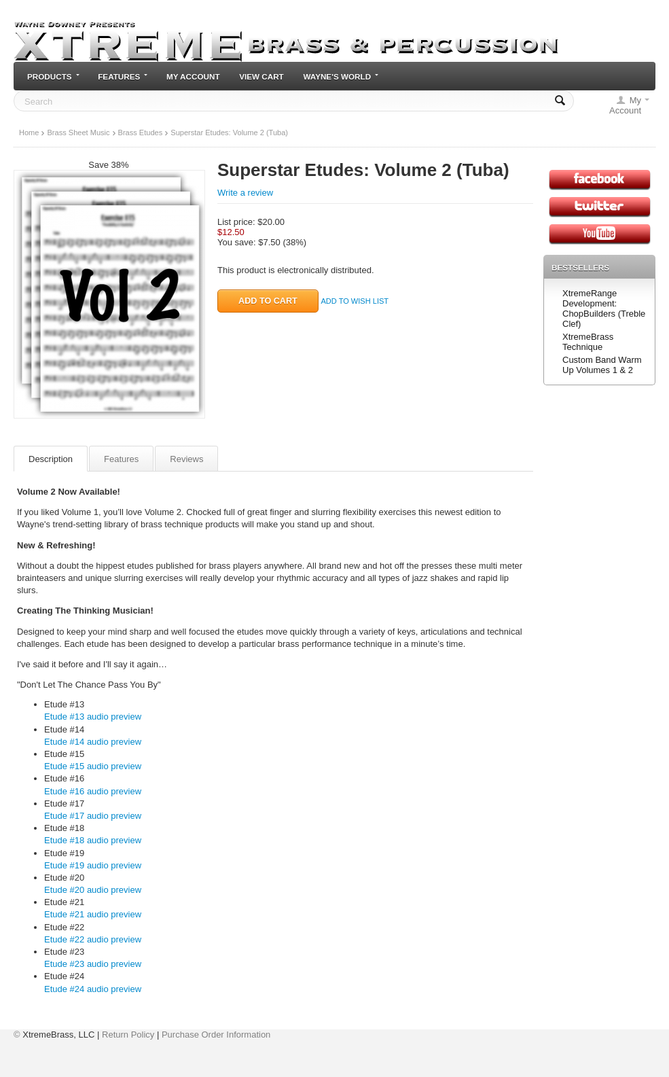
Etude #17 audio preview (92, 816)
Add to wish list (354, 301)
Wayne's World (340, 76)
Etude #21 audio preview (92, 914)
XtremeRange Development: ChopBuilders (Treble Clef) (603, 308)
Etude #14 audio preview (92, 742)
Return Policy (128, 1034)
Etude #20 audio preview (92, 890)
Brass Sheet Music (78, 132)
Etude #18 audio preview (92, 840)
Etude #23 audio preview (92, 964)
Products (53, 76)
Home (29, 132)
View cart (261, 76)
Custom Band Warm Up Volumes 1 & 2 (602, 365)
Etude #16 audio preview (92, 791)
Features (122, 76)
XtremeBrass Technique (587, 342)
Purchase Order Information (216, 1034)
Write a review (245, 193)
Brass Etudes (140, 132)
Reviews (186, 459)
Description (51, 459)
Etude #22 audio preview (92, 939)
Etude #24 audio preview (92, 989)
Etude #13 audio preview (92, 716)
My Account (193, 76)
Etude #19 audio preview (92, 865)
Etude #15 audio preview (92, 766)
